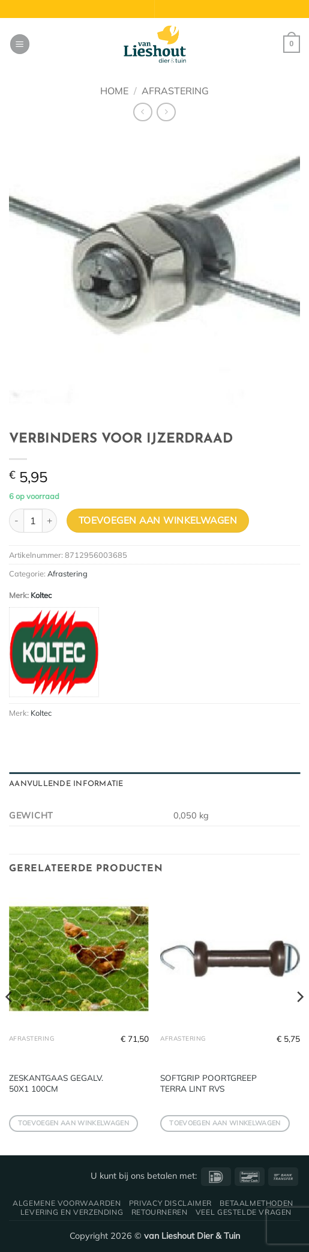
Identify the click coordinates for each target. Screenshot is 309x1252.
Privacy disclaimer (170, 1203)
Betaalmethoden (256, 1203)
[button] (19, 44)
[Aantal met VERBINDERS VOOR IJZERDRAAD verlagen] (16, 521)
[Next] (299, 1021)
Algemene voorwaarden (67, 1203)
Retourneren (159, 1212)
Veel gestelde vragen (244, 1212)
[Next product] (142, 112)
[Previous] (9, 1021)
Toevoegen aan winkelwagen (158, 520)
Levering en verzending (71, 1212)
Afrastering (175, 91)
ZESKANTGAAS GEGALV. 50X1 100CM (56, 1082)
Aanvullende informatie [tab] (66, 784)
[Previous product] (166, 112)
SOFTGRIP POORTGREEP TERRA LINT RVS (208, 1082)
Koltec (41, 595)
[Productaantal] (33, 521)
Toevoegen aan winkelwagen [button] (73, 1123)
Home (114, 91)
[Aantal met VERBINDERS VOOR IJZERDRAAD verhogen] (50, 521)
